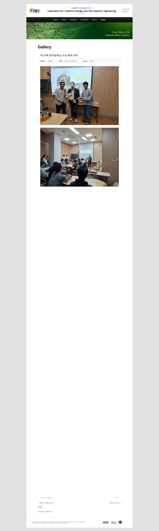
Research (73, 20)
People (64, 20)
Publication (84, 20)
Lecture (94, 20)
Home (56, 20)
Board (103, 20)
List (40, 507)
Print (116, 498)
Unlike (49, 498)
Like (43, 498)
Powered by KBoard (45, 511)
